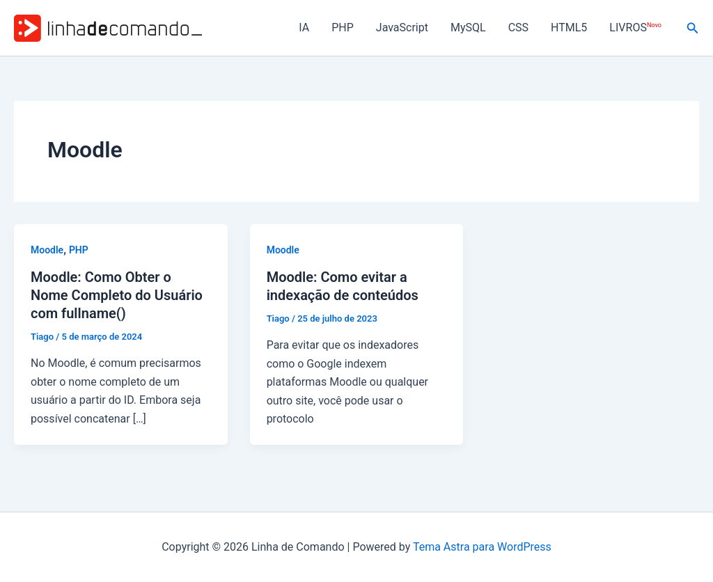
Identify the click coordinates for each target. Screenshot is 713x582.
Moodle (47, 249)
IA (304, 27)
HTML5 (569, 27)
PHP (342, 27)
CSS (518, 27)
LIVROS (635, 27)
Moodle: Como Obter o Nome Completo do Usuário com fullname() (117, 295)
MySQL (468, 27)
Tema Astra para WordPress (482, 546)
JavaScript (402, 27)
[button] (693, 28)
